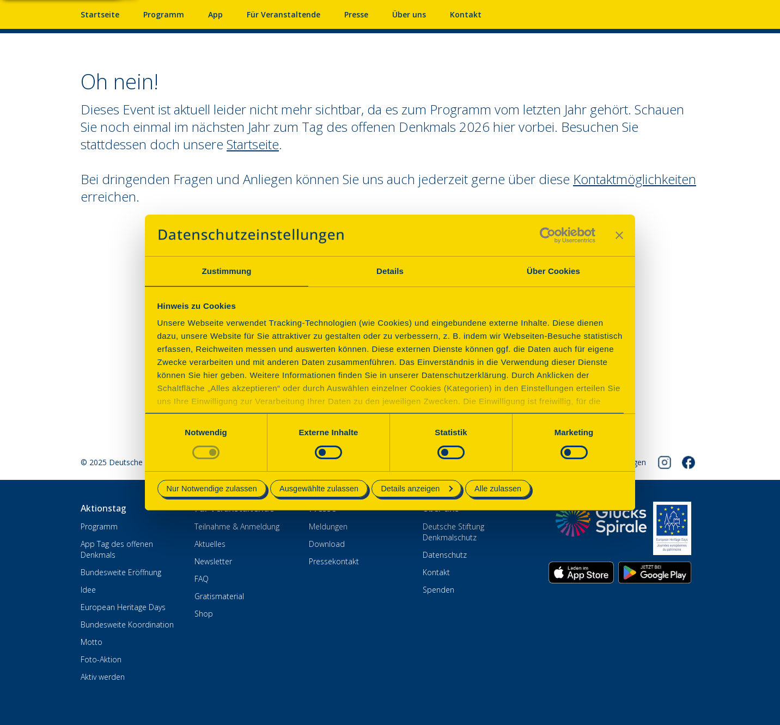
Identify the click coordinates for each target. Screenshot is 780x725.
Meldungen (328, 526)
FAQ (201, 579)
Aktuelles (210, 544)
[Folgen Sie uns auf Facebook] (688, 462)
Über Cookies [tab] (553, 271)
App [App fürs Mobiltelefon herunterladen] (215, 14)
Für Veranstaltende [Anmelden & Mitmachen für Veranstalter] (283, 14)
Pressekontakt (334, 561)
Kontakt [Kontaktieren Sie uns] (466, 14)
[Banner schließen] (619, 235)
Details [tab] (390, 271)
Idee (88, 589)
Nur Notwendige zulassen (212, 488)
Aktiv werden (103, 677)
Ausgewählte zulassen (318, 488)
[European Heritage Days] (672, 528)
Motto (91, 642)
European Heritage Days (123, 607)
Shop (203, 613)
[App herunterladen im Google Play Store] (654, 572)
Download (327, 544)
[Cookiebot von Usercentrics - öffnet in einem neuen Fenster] (547, 235)
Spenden (438, 589)
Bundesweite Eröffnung (121, 572)
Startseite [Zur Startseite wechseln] (253, 144)
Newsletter (213, 561)
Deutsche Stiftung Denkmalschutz (453, 532)
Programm (99, 526)
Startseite (100, 14)
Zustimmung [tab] (227, 271)
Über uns (409, 14)
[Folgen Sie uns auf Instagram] (664, 462)
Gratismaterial (219, 596)
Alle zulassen (497, 488)
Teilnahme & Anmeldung (236, 526)
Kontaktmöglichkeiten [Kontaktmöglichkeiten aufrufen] (634, 179)
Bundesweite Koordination (127, 624)
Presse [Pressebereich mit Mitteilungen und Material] (356, 14)
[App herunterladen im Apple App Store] (581, 572)
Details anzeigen (417, 488)
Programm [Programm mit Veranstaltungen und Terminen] (163, 14)
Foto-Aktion (101, 659)
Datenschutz (445, 555)
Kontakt (436, 572)
